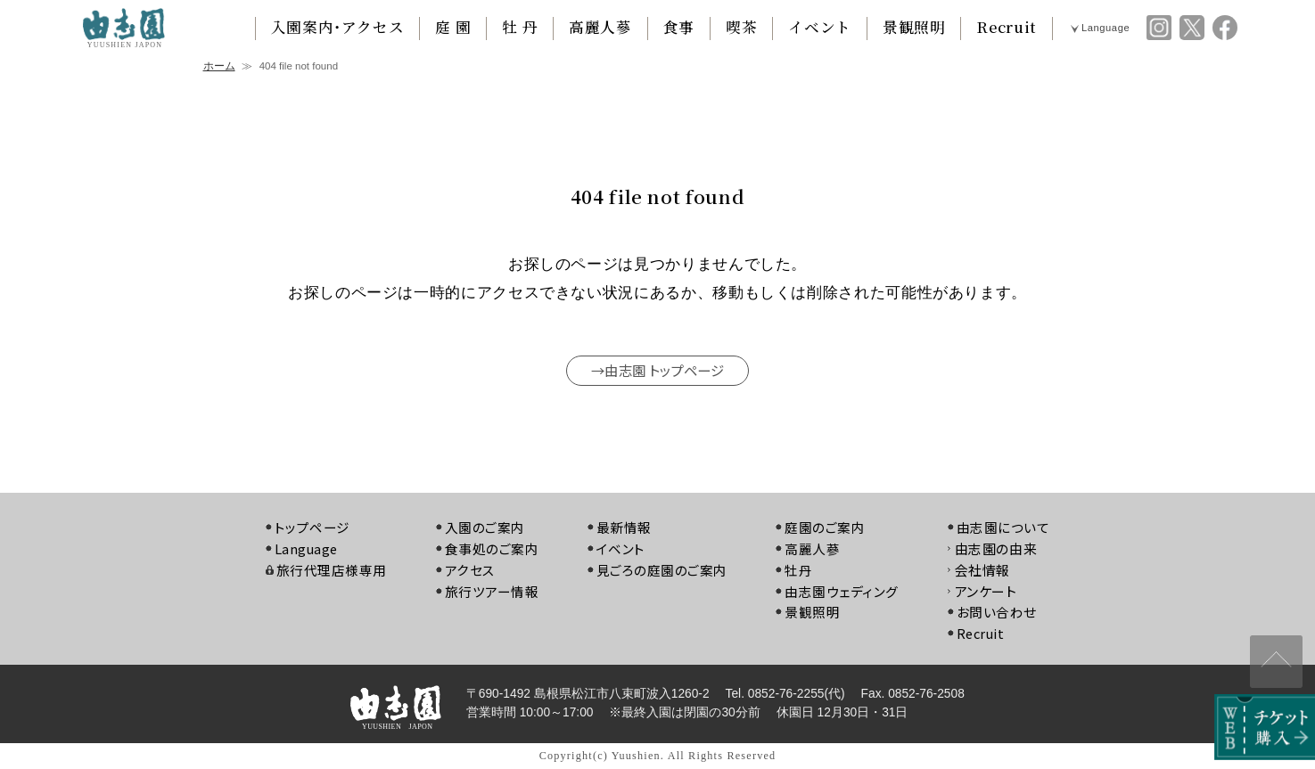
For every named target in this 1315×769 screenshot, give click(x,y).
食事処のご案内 (490, 549)
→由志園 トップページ (657, 369)
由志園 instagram (1159, 27)
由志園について (1004, 528)
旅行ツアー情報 (490, 591)
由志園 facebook (1224, 27)
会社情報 (984, 569)
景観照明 (914, 27)
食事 (678, 27)
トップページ (310, 528)
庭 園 (453, 27)
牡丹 (799, 569)
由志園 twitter (1191, 27)
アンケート (987, 591)
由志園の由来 (997, 549)
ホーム (219, 66)
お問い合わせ (998, 612)
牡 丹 (520, 27)
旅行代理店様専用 (329, 569)
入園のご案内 (483, 528)
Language (1105, 27)
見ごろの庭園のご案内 (661, 569)
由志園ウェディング (842, 591)
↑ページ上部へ (1273, 655)
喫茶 (741, 27)
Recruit (1006, 27)
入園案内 (338, 27)
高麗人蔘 (600, 27)
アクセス (468, 569)
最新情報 (624, 528)
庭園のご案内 (826, 528)
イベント (819, 27)
